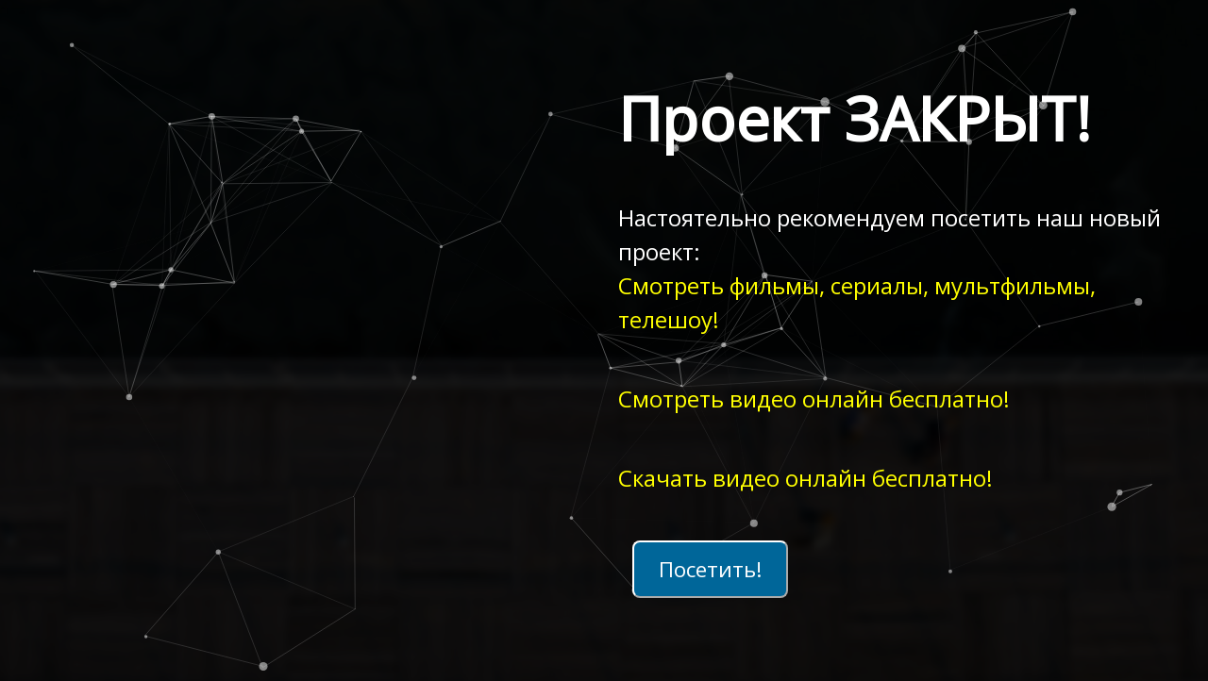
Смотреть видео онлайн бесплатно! (814, 398)
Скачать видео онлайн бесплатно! (805, 477)
